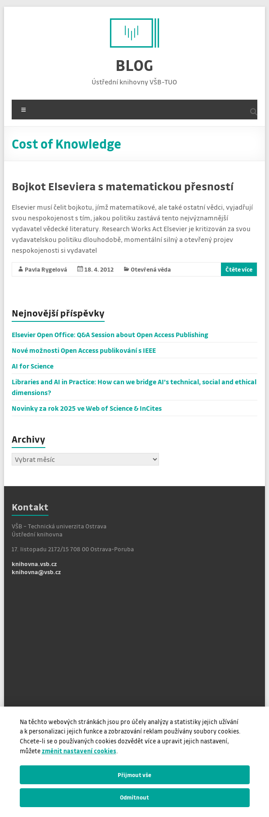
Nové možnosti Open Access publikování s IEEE (84, 350)
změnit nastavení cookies (79, 751)
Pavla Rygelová (46, 269)
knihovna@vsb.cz (36, 571)
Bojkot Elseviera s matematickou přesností (123, 186)
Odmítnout (134, 797)
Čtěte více (238, 269)
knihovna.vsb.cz (34, 563)
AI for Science (32, 365)
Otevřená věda (151, 269)
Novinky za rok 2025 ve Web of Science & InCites (87, 408)
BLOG (134, 65)
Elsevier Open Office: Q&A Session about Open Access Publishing (110, 334)
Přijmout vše (134, 774)
